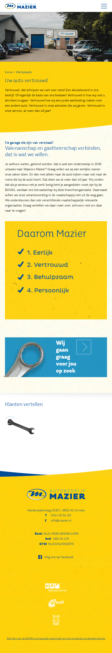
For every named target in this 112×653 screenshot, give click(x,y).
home (9, 72)
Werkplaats (24, 72)
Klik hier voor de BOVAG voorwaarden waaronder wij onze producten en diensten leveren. (56, 638)
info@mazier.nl (61, 520)
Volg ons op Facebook (59, 557)
